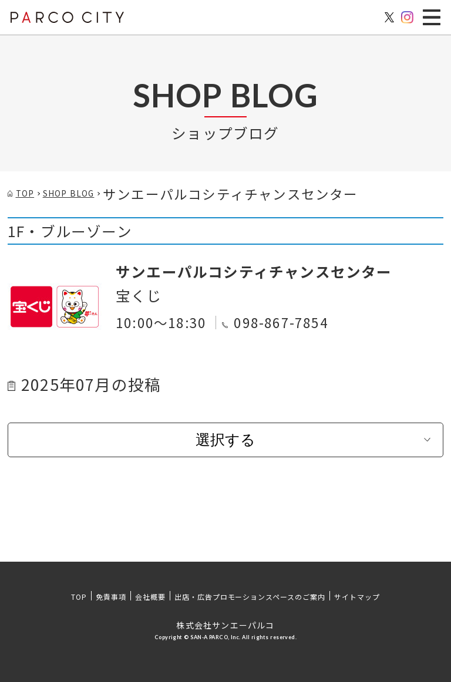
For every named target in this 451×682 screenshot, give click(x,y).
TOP (79, 597)
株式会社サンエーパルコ (225, 625)
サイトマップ (357, 597)
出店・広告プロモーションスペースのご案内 (249, 597)
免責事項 (111, 597)
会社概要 (150, 597)
